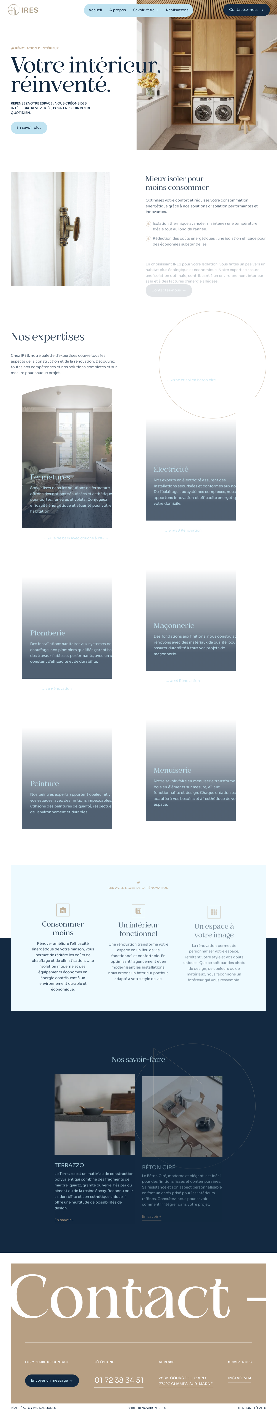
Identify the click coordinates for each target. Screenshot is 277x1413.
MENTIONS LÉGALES (252, 1408)
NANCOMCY (47, 1408)
